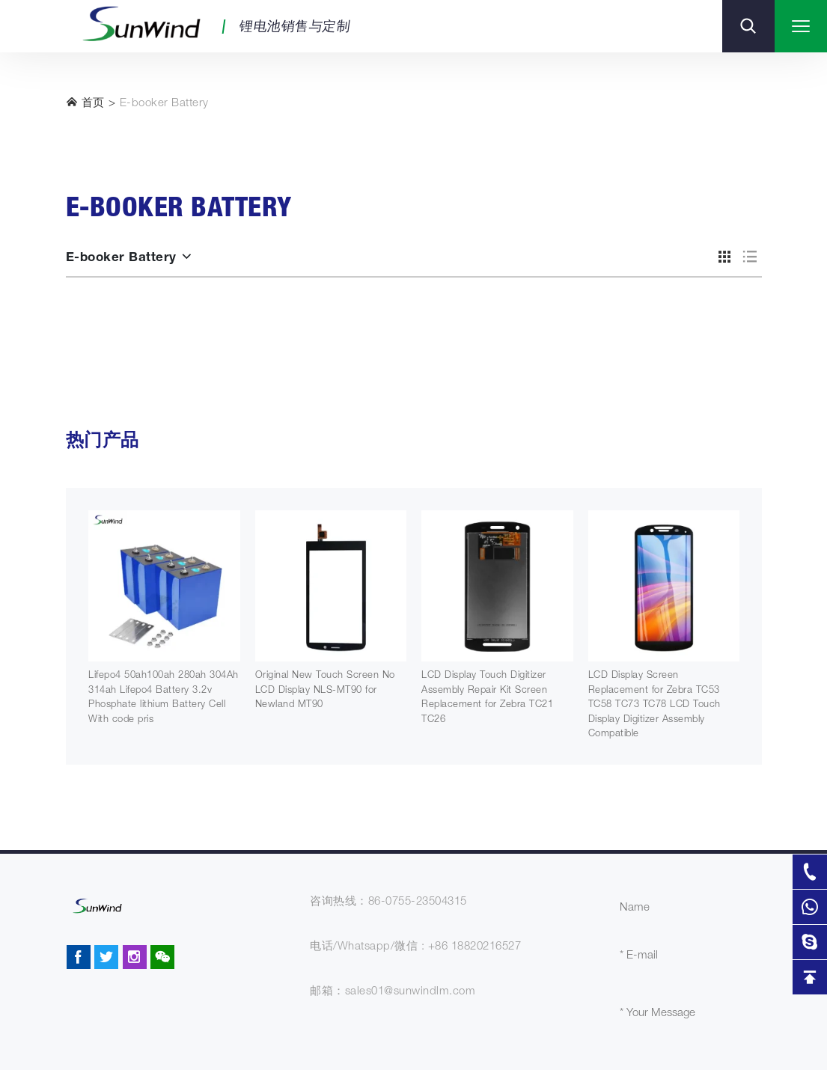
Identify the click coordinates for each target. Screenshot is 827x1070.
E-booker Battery (164, 103)
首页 (85, 102)
